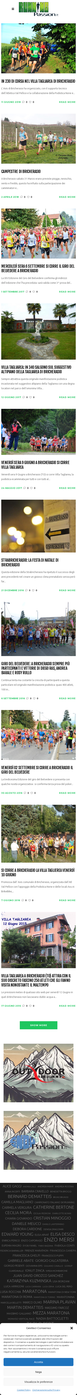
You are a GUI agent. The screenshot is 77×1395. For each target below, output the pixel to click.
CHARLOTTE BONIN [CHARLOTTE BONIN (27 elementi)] (61, 1213)
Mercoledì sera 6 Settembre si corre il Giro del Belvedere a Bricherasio (37, 268)
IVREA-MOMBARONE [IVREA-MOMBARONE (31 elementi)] (57, 1271)
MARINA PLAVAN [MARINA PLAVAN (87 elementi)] (59, 1302)
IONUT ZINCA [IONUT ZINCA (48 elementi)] (34, 1270)
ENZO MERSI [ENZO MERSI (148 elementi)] (59, 1239)
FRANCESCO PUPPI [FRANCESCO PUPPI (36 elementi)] (52, 1255)
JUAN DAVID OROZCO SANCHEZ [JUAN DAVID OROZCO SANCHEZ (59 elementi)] (38, 1276)
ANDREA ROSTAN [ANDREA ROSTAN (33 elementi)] (64, 1186)
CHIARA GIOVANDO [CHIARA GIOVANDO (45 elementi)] (18, 1218)
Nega (38, 1371)
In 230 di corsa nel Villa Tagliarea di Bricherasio (38, 81)
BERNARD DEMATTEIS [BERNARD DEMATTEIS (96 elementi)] (30, 1196)
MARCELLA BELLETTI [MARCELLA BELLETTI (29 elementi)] (11, 1302)
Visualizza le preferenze (38, 1381)
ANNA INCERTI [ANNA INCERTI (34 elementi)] (12, 1191)
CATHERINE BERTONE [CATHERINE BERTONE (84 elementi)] (53, 1207)
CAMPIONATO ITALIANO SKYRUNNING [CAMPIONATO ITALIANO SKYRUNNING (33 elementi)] (55, 1202)
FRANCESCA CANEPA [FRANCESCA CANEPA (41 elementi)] (63, 1250)
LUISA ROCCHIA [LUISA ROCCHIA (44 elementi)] (10, 1291)
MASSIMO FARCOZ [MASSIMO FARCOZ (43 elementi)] (57, 1307)
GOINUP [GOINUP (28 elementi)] (68, 1266)
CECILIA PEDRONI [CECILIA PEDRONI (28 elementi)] (42, 1213)
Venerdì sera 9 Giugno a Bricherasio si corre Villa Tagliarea (35, 464)
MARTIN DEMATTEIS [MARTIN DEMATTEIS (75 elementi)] (25, 1307)
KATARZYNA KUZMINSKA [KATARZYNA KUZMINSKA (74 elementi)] (29, 1280)
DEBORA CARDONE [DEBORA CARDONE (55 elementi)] (27, 1229)
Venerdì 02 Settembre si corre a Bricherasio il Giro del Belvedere (37, 770)
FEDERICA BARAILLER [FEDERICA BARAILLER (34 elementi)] (11, 1250)
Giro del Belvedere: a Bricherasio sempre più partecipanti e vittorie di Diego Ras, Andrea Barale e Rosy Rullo (35, 668)
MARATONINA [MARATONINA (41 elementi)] (66, 1296)
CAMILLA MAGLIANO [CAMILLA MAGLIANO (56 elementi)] (17, 1202)
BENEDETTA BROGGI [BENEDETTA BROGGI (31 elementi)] (60, 1191)
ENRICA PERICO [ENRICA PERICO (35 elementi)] (11, 1240)
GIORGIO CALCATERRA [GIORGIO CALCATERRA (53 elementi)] (51, 1260)
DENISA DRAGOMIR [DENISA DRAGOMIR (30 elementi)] (53, 1229)
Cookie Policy (24, 1390)
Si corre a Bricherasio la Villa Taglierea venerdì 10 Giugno (37, 872)
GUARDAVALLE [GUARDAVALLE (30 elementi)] (16, 1271)
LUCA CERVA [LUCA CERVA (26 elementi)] (48, 1287)
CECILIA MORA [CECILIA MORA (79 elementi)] (18, 1212)
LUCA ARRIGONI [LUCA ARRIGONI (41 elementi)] (14, 1286)
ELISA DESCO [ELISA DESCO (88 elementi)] (62, 1234)
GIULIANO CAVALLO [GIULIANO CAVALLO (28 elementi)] (53, 1266)
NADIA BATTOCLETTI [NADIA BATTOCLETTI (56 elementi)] (52, 1318)
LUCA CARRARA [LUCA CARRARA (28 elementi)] (33, 1286)
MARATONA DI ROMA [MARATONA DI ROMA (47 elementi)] (17, 1296)
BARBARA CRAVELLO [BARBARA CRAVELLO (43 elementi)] (35, 1191)
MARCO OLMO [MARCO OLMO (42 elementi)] (32, 1302)
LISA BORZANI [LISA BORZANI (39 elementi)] (61, 1281)
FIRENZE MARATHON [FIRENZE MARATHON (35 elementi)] (36, 1250)
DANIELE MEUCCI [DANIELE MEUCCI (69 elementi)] (26, 1223)
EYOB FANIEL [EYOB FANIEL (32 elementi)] (30, 1245)
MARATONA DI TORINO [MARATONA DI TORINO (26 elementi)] (44, 1297)
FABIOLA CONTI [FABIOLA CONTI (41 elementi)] (65, 1245)
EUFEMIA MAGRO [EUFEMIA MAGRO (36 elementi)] (11, 1245)
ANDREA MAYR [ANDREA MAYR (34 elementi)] (45, 1186)
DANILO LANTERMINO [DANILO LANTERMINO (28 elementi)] (53, 1224)
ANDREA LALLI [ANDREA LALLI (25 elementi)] (29, 1187)
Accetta (38, 1362)
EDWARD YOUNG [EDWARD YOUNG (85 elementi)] (17, 1234)
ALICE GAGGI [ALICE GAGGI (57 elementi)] (12, 1186)
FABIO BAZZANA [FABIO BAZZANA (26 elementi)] (45, 1246)
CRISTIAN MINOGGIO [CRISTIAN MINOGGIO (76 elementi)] (52, 1218)
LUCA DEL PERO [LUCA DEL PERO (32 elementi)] (63, 1286)
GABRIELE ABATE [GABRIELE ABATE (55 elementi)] (21, 1260)
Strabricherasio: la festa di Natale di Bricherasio (29, 562)
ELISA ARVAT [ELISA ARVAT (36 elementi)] (42, 1234)
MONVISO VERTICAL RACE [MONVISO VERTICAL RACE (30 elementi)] (21, 1319)
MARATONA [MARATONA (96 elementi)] (34, 1291)
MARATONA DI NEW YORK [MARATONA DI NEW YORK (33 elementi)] (62, 1292)
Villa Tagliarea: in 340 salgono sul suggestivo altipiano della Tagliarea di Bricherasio (36, 369)
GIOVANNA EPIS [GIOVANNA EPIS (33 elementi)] (34, 1265)
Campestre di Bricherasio (20, 171)
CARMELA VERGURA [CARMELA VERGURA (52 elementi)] (17, 1207)
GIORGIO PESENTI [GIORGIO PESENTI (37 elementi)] (14, 1265)
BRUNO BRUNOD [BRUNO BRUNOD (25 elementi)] (60, 1197)
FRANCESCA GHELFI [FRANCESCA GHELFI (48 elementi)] (26, 1255)
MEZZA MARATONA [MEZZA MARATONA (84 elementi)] (51, 1312)
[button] (71, 1328)
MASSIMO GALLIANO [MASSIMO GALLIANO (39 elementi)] (19, 1313)
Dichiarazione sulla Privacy (46, 1390)
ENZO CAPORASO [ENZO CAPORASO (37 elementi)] (31, 1240)
